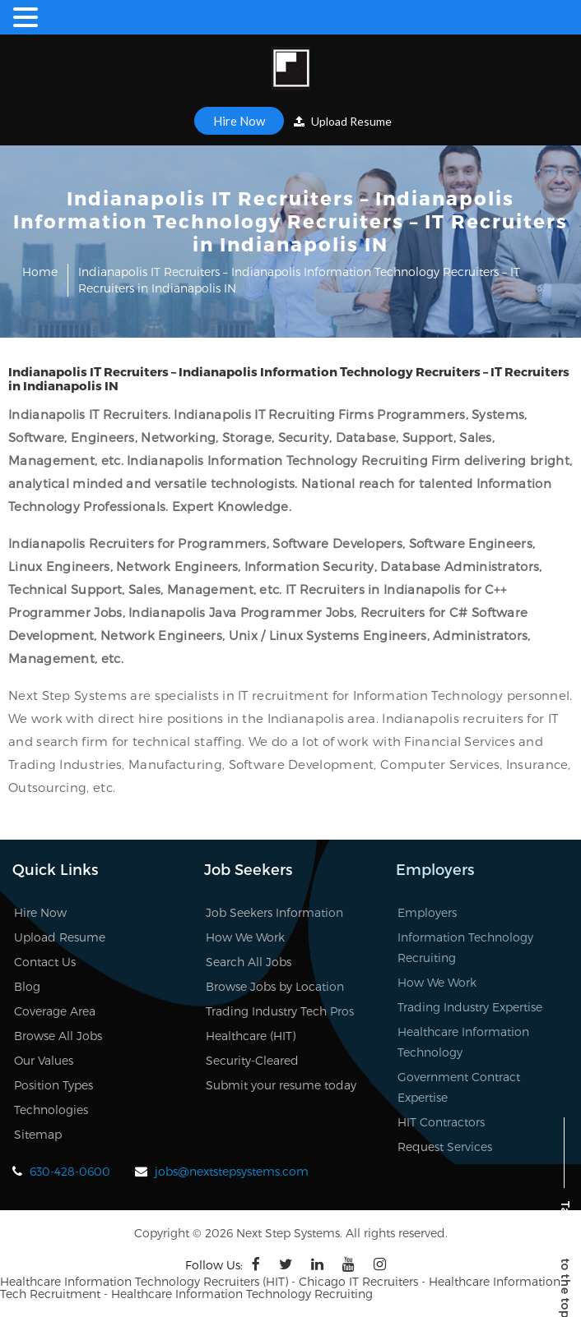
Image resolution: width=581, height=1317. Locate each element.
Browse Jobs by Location (275, 986)
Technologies (51, 1110)
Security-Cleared (252, 1060)
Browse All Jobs (58, 1036)
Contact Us (45, 962)
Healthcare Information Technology (463, 1042)
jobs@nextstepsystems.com (232, 1171)
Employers (427, 912)
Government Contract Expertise (458, 1087)
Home (40, 272)
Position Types (53, 1085)
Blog (27, 986)
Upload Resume (343, 121)
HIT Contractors (441, 1122)
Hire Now (239, 120)
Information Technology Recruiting (465, 947)
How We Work (245, 937)
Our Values (43, 1060)
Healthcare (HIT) (250, 1036)
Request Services (444, 1147)
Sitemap (38, 1134)
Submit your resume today (281, 1085)
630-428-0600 (70, 1171)
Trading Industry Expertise (469, 1007)
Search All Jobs (248, 962)
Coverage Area (54, 1011)
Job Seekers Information (274, 912)
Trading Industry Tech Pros (280, 1011)
